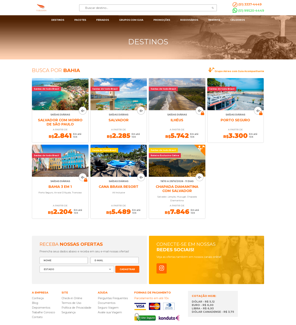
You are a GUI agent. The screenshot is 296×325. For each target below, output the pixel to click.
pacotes (80, 19)
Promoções (161, 19)
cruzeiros (237, 19)
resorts (214, 19)
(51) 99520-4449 (248, 10)
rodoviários (189, 19)
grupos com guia (131, 19)
